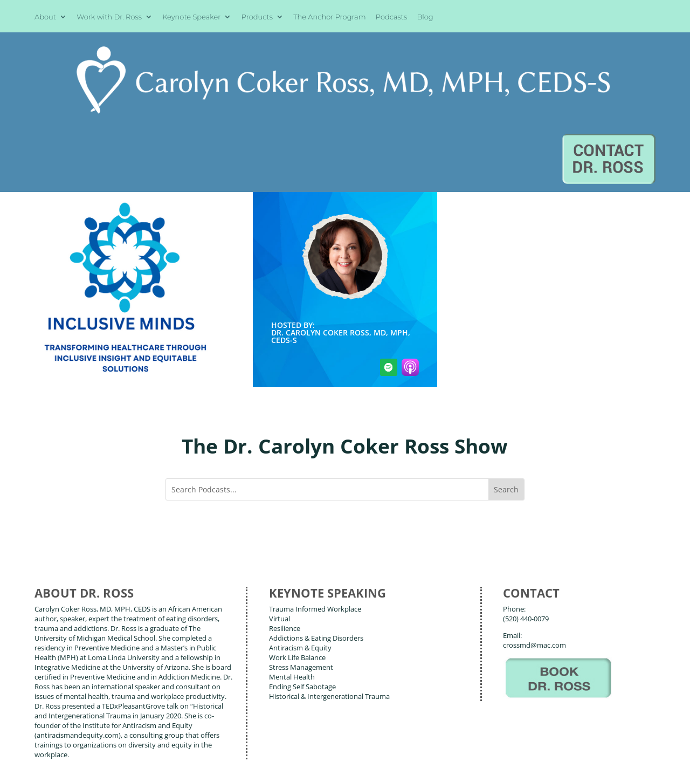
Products (257, 17)
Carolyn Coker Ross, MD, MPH (220, 749)
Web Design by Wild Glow (111, 765)
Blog (425, 17)
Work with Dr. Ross (109, 17)
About (45, 17)
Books (107, 716)
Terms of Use (199, 765)
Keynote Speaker (191, 17)
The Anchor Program (329, 17)
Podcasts (391, 17)
